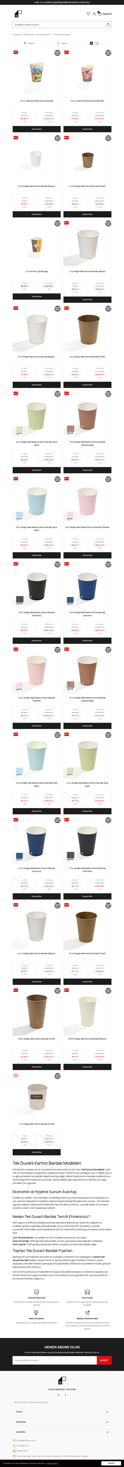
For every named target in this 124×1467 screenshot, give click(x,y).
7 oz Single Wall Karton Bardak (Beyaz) (87, 271)
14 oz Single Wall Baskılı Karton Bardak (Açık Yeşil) (87, 784)
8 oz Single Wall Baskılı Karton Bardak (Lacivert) (87, 614)
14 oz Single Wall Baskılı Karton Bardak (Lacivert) (36, 870)
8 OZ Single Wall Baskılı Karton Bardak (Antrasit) (37, 614)
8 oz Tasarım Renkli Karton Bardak (87, 101)
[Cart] (105, 14)
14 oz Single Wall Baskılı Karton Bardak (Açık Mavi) (36, 784)
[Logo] (18, 13)
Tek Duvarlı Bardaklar (61, 34)
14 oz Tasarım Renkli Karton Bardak (36, 101)
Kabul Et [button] (111, 1463)
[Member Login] (94, 14)
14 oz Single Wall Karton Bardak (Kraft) (87, 953)
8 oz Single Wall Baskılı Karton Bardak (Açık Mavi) (36, 529)
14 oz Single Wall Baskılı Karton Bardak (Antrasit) (87, 870)
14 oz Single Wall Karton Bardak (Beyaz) (36, 953)
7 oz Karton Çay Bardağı (36, 271)
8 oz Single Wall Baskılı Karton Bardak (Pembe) (87, 527)
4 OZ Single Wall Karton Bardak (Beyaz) (36, 186)
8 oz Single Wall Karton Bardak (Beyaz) (36, 356)
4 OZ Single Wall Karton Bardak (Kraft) (87, 186)
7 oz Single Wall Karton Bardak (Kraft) (37, 1124)
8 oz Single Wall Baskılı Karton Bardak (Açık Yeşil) (36, 443)
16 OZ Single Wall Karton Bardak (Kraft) (36, 1039)
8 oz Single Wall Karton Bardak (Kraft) (87, 356)
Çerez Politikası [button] (52, 1463)
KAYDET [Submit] (104, 1360)
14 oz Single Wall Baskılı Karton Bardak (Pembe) (36, 699)
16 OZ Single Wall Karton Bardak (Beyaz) (87, 1039)
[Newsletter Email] (62, 1360)
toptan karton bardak (84, 1176)
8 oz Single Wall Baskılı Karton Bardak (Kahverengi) (87, 443)
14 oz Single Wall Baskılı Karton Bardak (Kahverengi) (87, 699)
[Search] (62, 24)
